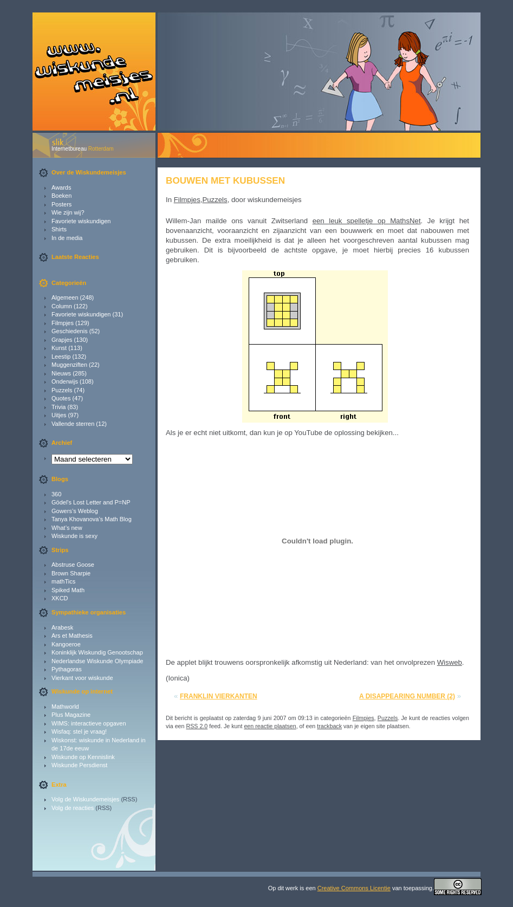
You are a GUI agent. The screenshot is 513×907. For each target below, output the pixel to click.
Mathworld (65, 706)
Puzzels (62, 390)
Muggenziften (69, 364)
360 (56, 494)
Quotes (60, 398)
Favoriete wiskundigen (81, 221)
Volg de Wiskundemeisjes (85, 799)
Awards (61, 187)
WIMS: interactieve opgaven (88, 723)
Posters (61, 204)
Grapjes (62, 339)
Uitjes (59, 415)
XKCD (59, 598)
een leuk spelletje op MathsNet (367, 221)
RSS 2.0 (196, 726)
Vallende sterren (72, 423)
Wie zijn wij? (68, 212)
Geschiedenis (69, 331)
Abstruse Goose (72, 564)
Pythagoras (66, 669)
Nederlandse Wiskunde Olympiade (97, 661)
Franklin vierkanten (218, 696)
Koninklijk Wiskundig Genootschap (97, 652)
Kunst (59, 348)
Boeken (61, 195)
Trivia (58, 407)
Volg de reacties (72, 808)
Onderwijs (64, 381)
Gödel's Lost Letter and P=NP (91, 502)
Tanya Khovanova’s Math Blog (91, 519)
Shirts (59, 229)
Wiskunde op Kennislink (83, 757)
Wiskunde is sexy (74, 536)
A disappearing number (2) (407, 696)
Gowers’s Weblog (74, 511)
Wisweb (449, 662)
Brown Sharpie (70, 573)
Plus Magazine (70, 714)
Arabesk (62, 627)
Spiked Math (68, 590)
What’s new (66, 527)
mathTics (63, 581)
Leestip (60, 356)
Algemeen (65, 297)
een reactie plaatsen (270, 726)
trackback (329, 726)
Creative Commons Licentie (354, 888)
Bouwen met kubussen (225, 180)
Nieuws (61, 373)
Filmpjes (62, 323)
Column (61, 306)
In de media (66, 238)
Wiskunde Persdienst (79, 765)
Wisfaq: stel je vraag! (79, 731)
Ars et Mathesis (72, 635)
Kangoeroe (66, 644)
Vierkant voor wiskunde (82, 678)
